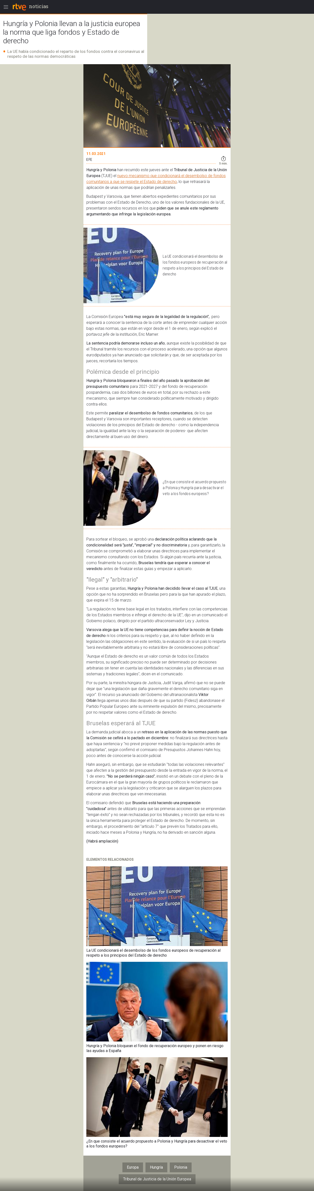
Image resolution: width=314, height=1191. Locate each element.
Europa (133, 1167)
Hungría (156, 1167)
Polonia (180, 1167)
